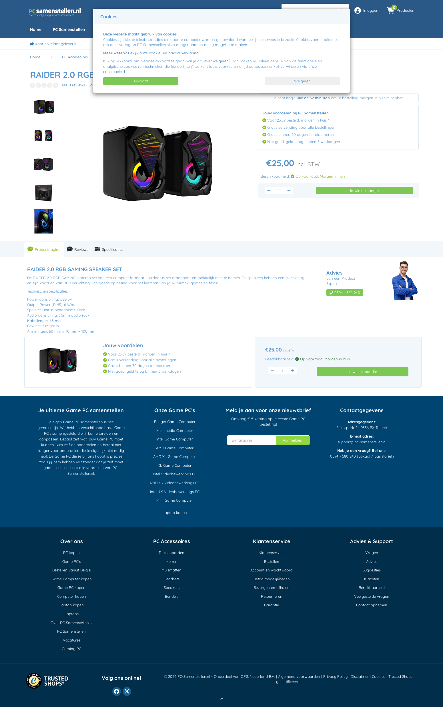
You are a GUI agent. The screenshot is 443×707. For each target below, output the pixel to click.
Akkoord (140, 81)
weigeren (221, 61)
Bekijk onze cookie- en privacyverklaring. (163, 53)
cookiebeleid (114, 71)
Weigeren (302, 81)
